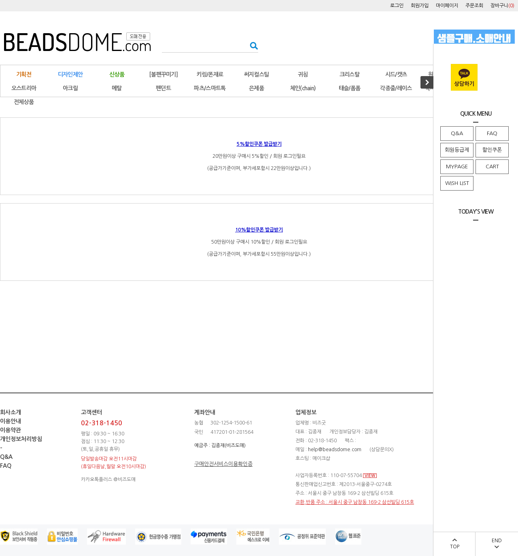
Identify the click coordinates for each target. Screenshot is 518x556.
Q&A (457, 133)
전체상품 (24, 102)
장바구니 (502, 5)
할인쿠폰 (492, 150)
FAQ (492, 133)
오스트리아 (23, 88)
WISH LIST (457, 183)
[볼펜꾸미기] (163, 74)
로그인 (396, 5)
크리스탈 (349, 74)
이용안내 (10, 421)
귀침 (303, 74)
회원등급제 (457, 150)
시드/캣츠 (396, 74)
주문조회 (474, 5)
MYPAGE (457, 166)
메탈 (117, 88)
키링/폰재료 (210, 74)
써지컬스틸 (256, 74)
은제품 (256, 88)
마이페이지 (447, 5)
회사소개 (10, 412)
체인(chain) (303, 88)
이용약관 (10, 430)
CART (492, 166)
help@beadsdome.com (334, 449)
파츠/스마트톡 (209, 88)
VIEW (370, 475)
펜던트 (163, 88)
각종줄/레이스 (396, 88)
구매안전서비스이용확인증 (223, 464)
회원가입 (420, 5)
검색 (251, 45)
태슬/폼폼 (350, 88)
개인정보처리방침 (21, 439)
